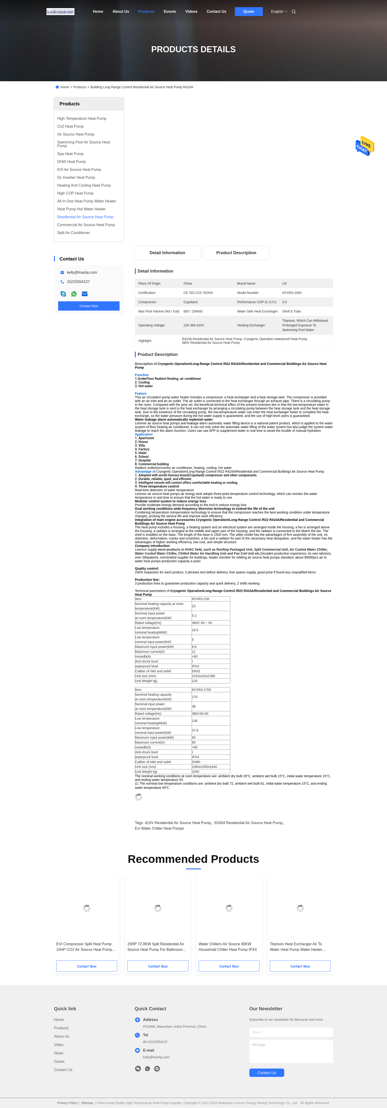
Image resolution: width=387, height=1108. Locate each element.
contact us (266, 1073)
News (58, 1053)
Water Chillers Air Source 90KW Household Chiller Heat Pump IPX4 (228, 947)
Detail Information (167, 252)
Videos (191, 11)
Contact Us (216, 11)
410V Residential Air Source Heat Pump (178, 823)
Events (170, 11)
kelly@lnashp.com (82, 272)
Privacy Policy (67, 1103)
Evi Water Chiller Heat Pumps (159, 828)
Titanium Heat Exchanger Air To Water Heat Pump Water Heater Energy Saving (296, 947)
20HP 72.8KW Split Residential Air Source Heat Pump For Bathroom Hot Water (155, 947)
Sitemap (87, 1103)
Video (58, 1045)
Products (146, 11)
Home (98, 11)
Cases (59, 1061)
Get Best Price (266, 231)
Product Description (236, 252)
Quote (248, 11)
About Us (121, 11)
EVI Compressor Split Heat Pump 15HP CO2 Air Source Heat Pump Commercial (84, 947)
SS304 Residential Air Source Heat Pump (248, 823)
